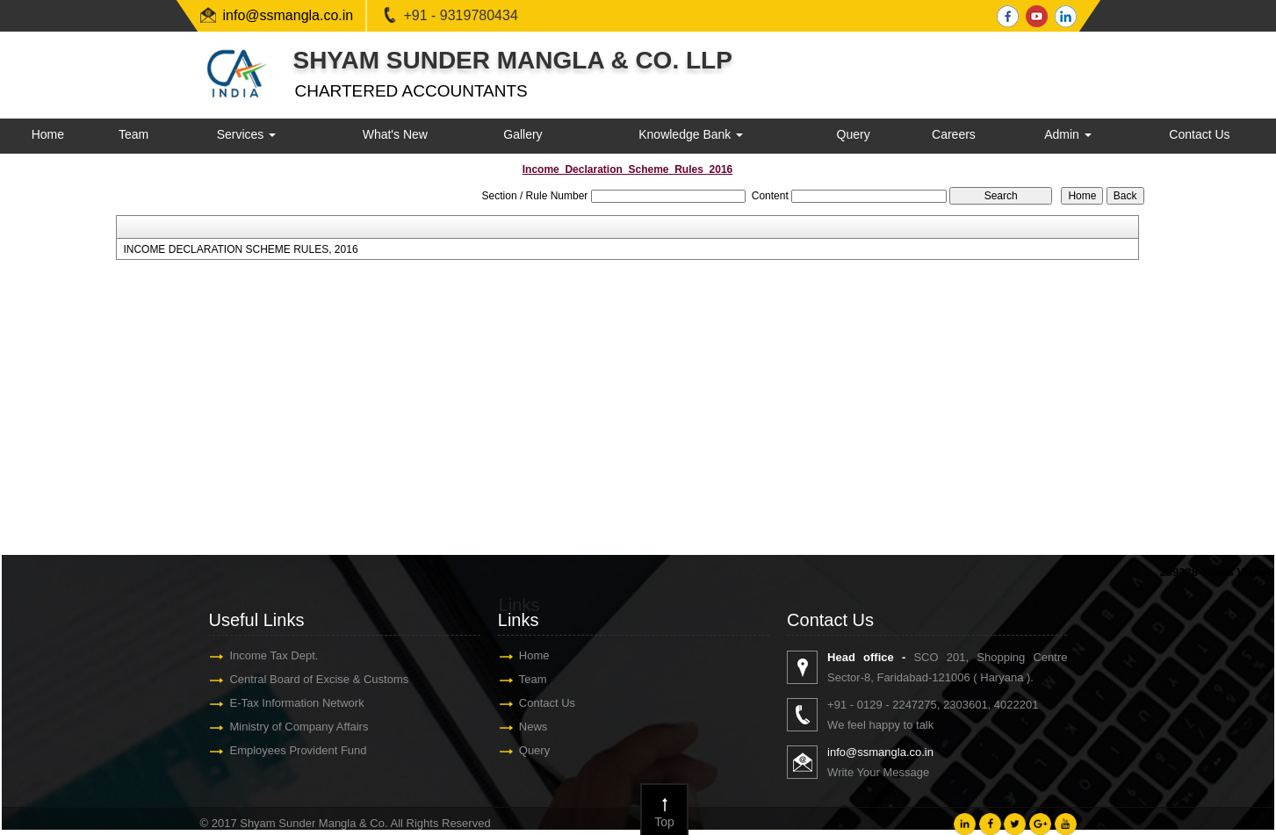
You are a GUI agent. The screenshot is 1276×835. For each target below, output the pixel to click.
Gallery (522, 134)
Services (247, 134)
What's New (395, 134)
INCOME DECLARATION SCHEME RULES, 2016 (240, 249)
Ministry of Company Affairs (303, 726)
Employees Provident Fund (302, 750)
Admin (1068, 134)
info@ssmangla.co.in (288, 15)
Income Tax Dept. (278, 655)
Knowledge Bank (690, 134)
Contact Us (1199, 134)
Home (48, 134)
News (537, 726)
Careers (954, 134)
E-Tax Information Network (301, 702)
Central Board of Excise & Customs (323, 679)
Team (133, 134)
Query (853, 134)
